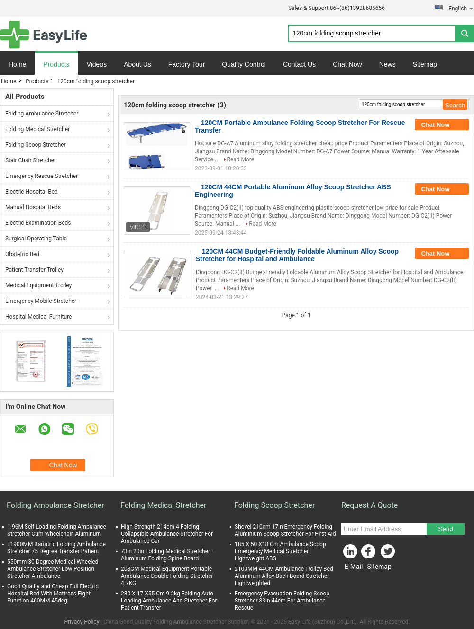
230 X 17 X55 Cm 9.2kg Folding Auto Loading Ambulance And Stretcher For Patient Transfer (169, 600)
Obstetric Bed (22, 254)
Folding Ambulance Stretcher (41, 113)
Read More (241, 159)
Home (17, 64)
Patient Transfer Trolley (34, 269)
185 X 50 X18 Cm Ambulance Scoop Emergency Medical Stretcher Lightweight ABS (280, 551)
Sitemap (425, 64)
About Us (137, 64)
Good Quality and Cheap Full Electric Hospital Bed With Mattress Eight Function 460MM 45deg (53, 593)
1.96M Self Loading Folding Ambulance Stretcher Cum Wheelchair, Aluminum (56, 530)
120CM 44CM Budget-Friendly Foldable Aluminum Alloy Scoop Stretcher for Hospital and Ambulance (297, 255)
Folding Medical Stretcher (37, 129)
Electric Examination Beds (38, 223)
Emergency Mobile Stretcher (40, 301)
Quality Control (244, 64)
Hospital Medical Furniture (38, 316)
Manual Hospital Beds (33, 207)
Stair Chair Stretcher (30, 160)
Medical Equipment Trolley (38, 285)
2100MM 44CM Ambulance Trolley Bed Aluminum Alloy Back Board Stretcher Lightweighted (284, 576)
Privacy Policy (81, 622)
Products (56, 64)
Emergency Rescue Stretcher (41, 176)
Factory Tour (186, 64)
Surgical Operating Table (36, 238)
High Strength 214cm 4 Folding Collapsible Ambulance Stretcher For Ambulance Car (167, 533)
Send (445, 528)
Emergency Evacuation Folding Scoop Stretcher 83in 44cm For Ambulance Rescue (282, 600)
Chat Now (347, 64)
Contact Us (299, 64)
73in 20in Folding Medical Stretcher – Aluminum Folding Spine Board (168, 555)
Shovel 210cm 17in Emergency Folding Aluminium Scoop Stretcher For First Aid (285, 530)
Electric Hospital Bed (31, 191)
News (387, 64)
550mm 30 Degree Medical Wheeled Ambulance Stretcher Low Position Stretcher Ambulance (53, 568)
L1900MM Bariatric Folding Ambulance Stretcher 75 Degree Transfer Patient (56, 548)
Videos (97, 64)
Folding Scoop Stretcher (35, 145)
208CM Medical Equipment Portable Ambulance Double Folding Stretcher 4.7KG (167, 576)
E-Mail (354, 566)
